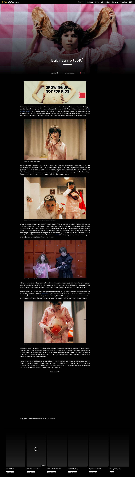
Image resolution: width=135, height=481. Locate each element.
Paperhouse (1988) (95, 469)
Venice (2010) (10, 469)
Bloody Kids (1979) (116, 469)
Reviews (112, 472)
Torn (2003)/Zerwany (54, 469)
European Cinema (10, 472)
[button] (80, 2)
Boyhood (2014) (73, 469)
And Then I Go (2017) (33, 469)
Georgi (55, 73)
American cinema (31, 472)
